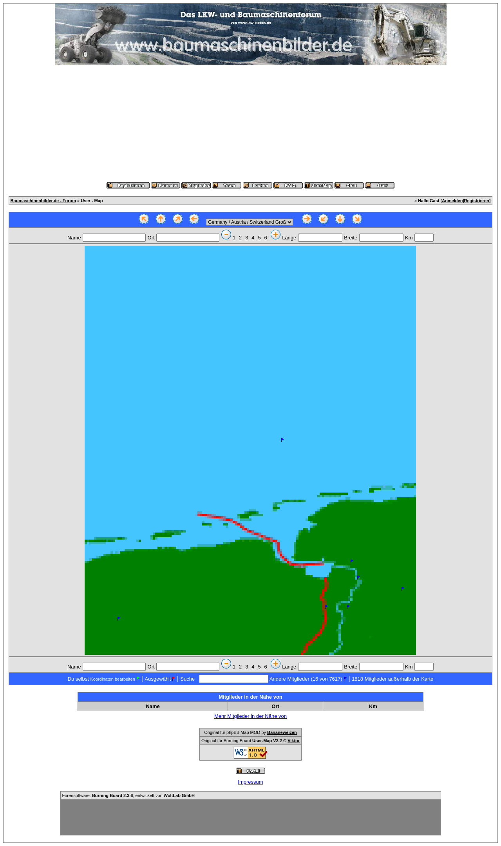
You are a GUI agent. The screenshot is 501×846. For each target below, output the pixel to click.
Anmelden (452, 200)
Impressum (250, 782)
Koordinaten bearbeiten (112, 679)
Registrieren (476, 200)
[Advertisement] (251, 123)
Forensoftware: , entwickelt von (128, 795)
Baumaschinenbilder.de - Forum (43, 200)
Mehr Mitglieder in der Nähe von (250, 716)
